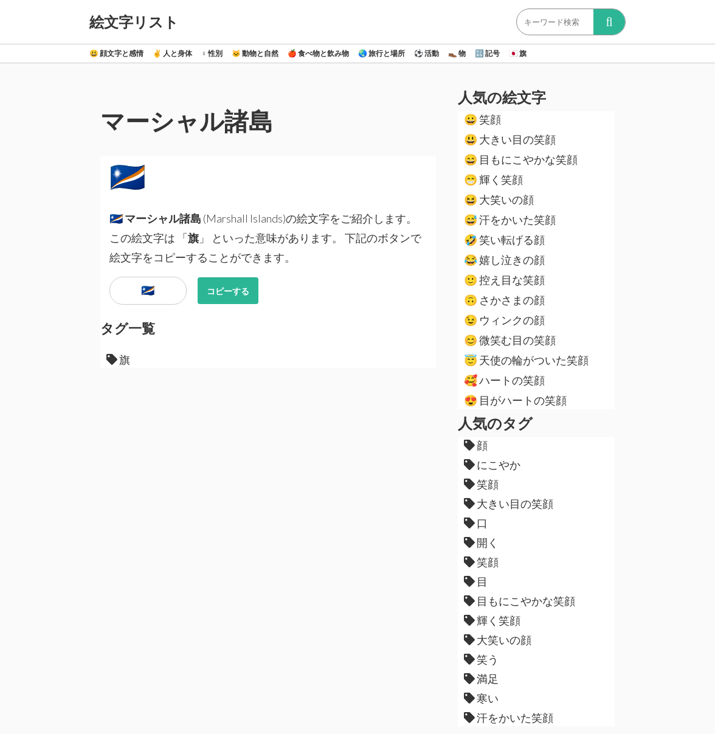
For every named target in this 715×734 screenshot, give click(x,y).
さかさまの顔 (504, 299)
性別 (212, 53)
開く (481, 542)
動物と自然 (255, 53)
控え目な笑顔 (504, 279)
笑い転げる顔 (504, 239)
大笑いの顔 (499, 199)
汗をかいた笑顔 (510, 219)
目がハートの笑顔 (515, 400)
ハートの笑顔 (504, 380)
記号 (487, 53)
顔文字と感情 (116, 53)
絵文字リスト (134, 22)
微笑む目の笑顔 (510, 340)
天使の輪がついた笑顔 (526, 360)
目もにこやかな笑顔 (521, 159)
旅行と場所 (381, 53)
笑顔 (482, 119)
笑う (481, 659)
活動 (426, 53)
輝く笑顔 (493, 179)
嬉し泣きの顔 (504, 259)
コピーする (228, 291)
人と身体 (172, 53)
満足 (481, 678)
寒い (481, 698)
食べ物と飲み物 (318, 53)
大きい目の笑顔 (510, 139)
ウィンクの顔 (504, 320)
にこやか (492, 464)
